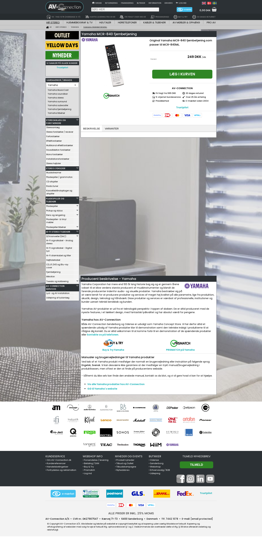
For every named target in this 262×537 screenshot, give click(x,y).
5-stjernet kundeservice (168, 97)
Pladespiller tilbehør (56, 226)
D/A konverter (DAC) (56, 235)
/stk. (204, 57)
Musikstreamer (53, 171)
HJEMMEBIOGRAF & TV (80, 22)
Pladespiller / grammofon (59, 176)
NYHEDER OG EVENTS (128, 457)
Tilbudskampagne (126, 467)
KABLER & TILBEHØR (154, 22)
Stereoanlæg (53, 126)
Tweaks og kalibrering (57, 280)
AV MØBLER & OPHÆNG (186, 22)
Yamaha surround (57, 100)
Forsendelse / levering (96, 460)
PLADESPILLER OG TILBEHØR (55, 199)
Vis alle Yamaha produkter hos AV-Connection (116, 385)
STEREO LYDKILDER (55, 167)
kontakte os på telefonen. (103, 335)
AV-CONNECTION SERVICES (55, 287)
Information (155, 3)
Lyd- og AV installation (58, 292)
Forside (98, 3)
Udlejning (155, 474)
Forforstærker (52, 135)
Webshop (155, 467)
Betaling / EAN (91, 464)
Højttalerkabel (53, 259)
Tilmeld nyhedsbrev (196, 457)
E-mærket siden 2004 (197, 100)
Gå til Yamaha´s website (102, 389)
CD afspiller (52, 180)
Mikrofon (50, 275)
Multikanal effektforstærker (59, 144)
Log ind (182, 3)
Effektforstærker (54, 140)
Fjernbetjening (53, 271)
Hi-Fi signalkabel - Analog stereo (59, 241)
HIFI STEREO (53, 22)
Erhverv (169, 3)
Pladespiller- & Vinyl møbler (56, 220)
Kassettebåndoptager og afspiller (59, 191)
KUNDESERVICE (55, 457)
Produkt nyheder (125, 460)
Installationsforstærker (57, 158)
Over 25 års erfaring (196, 97)
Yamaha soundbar (58, 93)
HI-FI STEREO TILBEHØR (58, 231)
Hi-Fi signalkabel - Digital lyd (59, 249)
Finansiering (127, 3)
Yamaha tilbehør (56, 112)
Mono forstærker (54, 153)
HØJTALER (105, 22)
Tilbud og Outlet (124, 464)
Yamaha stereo (56, 96)
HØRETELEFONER (127, 22)
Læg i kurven (182, 74)
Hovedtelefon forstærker (58, 149)
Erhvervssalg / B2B (160, 470)
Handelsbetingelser (57, 467)
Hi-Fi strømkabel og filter (58, 254)
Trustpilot (62, 67)
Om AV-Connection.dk (59, 460)
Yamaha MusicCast (58, 89)
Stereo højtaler (53, 162)
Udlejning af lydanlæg (57, 296)
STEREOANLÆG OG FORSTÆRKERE (56, 121)
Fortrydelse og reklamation (61, 470)
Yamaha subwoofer (58, 104)
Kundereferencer (56, 464)
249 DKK (194, 56)
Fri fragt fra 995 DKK (166, 93)
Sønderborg (156, 464)
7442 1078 (172, 519)
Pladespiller (52, 205)
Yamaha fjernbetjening (59, 108)
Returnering (111, 3)
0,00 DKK (205, 10)
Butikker (141, 3)
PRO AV (211, 22)
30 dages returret (195, 93)
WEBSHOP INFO (93, 457)
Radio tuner (52, 185)
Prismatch (89, 470)
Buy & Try (89, 467)
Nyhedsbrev (122, 470)
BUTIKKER (155, 457)
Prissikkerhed (162, 100)
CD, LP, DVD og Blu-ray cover (57, 265)
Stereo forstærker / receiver (59, 131)
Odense (154, 460)
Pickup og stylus (54, 209)
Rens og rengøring (55, 214)
